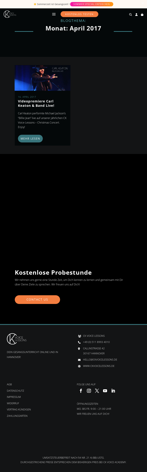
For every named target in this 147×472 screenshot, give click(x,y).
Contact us (37, 299)
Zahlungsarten (17, 415)
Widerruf (13, 403)
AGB (9, 384)
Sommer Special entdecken (92, 4)
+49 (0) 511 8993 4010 (96, 342)
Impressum (14, 397)
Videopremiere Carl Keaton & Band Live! (36, 103)
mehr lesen (30, 138)
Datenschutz (15, 390)
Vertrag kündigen (19, 409)
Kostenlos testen (79, 14)
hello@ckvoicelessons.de (100, 359)
